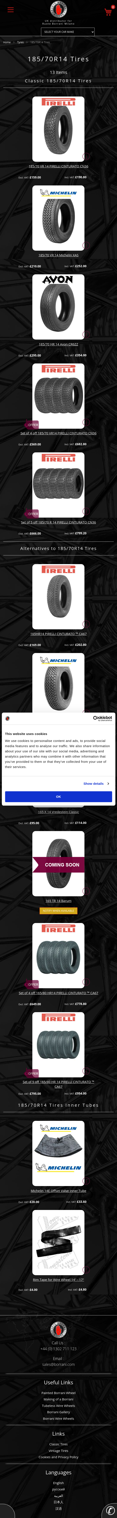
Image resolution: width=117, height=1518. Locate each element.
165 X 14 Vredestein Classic (58, 812)
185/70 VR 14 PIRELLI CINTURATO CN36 (58, 166)
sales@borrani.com (58, 1364)
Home (7, 42)
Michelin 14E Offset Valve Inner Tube (58, 1190)
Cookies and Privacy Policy (58, 1457)
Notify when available (58, 911)
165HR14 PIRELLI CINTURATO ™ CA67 (58, 634)
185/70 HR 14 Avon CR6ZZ (58, 344)
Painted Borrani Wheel (58, 1393)
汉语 (58, 1508)
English (58, 1483)
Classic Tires (58, 1444)
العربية (58, 1495)
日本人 (58, 1502)
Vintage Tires (58, 1450)
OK (58, 796)
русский (58, 1489)
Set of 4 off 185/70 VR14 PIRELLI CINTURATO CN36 (58, 433)
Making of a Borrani (58, 1399)
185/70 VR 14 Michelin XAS (58, 255)
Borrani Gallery (58, 1412)
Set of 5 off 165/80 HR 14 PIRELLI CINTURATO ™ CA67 (58, 1084)
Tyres (20, 42)
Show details (94, 783)
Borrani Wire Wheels (58, 1418)
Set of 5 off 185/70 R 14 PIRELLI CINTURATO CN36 (58, 522)
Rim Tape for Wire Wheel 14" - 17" (58, 1279)
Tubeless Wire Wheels (58, 1405)
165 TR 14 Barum (58, 900)
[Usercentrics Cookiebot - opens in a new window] (93, 719)
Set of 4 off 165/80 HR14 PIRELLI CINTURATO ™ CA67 (58, 993)
